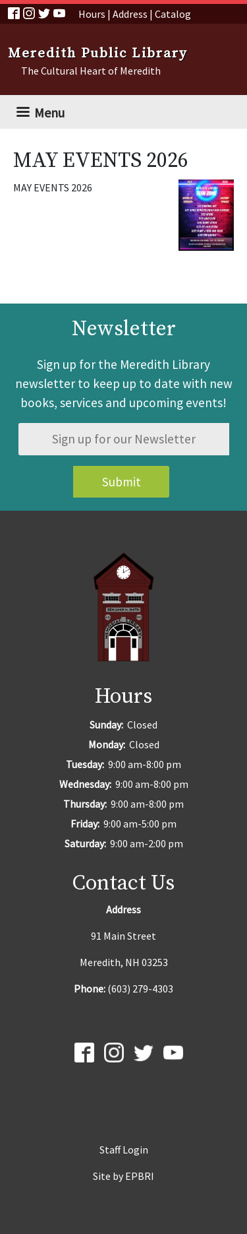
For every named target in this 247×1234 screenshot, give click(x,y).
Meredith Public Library (98, 53)
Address (130, 13)
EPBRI (139, 1176)
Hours (91, 13)
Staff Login (123, 1149)
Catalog (173, 13)
